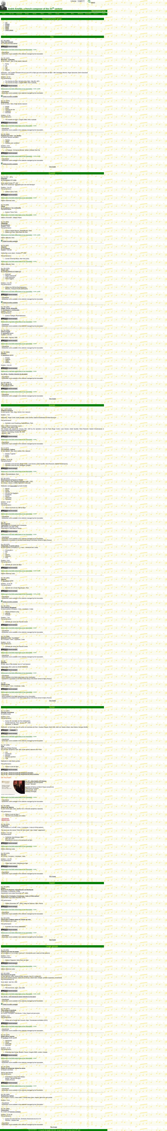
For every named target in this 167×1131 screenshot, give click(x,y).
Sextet (7, 27)
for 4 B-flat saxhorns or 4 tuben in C (11, 271)
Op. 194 (3, 522)
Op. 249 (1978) (5, 918)
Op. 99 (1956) (5, 950)
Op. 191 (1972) (5, 58)
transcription (13, 486)
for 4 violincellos (16, 208)
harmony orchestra (15, 1112)
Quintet (7, 25)
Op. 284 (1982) (5, 330)
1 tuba (14, 180)
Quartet (7, 24)
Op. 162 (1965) (5, 806)
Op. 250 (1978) (5, 853)
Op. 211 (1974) (5, 101)
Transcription (4, 525)
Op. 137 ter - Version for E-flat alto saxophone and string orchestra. (20, 774)
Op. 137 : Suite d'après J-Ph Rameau (35, 781)
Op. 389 (3, 683)
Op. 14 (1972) (5, 448)
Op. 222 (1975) (5, 1035)
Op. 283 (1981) (5, 307)
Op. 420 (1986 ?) (6, 382)
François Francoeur (19, 481)
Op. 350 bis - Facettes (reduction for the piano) (14, 374)
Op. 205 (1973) (5, 1009)
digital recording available (9, 96)
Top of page (52, 167)
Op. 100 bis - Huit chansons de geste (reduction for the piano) (18, 996)
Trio (6, 22)
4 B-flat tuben (15, 310)
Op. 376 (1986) (5, 636)
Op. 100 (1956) (5, 973)
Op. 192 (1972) (5, 478)
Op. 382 (3, 661)
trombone (5, 1038)
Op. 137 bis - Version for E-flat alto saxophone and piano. (17, 772)
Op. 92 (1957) (5, 245)
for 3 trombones (5, 180)
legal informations (32, 1129)
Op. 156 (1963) (5, 887)
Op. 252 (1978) (5, 1067)
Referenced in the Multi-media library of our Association (16, 49)
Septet (7, 28)
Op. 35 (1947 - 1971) (7, 177)
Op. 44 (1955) (5, 205)
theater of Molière (10, 1011)
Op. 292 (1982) (5, 1094)
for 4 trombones (5, 208)
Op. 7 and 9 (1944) (6, 409)
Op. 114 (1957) (5, 711)
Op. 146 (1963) (5, 40)
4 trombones (6, 310)
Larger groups (9, 30)
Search (91, 2)
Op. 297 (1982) (5, 1109)
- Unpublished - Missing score (5, 819)
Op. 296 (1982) (5, 606)
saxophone (6, 333)
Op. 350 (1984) (5, 352)
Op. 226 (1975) (5, 544)
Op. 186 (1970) (5, 824)
